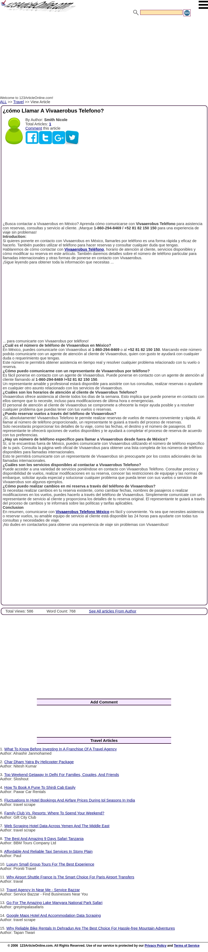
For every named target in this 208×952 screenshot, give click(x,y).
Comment (33, 128)
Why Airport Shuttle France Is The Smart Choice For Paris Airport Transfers (70, 877)
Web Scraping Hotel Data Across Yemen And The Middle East (56, 826)
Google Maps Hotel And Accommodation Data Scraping (53, 915)
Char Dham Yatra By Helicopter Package (39, 762)
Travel (18, 102)
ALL (3, 102)
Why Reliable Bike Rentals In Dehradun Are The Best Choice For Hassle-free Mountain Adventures (90, 928)
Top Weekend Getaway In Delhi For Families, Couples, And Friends (61, 775)
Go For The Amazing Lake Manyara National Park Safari (54, 903)
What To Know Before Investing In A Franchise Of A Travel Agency (60, 749)
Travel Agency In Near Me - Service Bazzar (43, 890)
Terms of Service (186, 945)
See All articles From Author (112, 611)
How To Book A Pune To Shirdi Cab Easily (40, 787)
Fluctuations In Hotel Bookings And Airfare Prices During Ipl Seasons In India (69, 800)
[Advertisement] (104, 56)
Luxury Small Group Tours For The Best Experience (50, 864)
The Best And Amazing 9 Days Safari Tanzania (44, 839)
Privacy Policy (155, 945)
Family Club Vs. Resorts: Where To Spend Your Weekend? (54, 813)
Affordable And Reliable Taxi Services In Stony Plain (48, 851)
